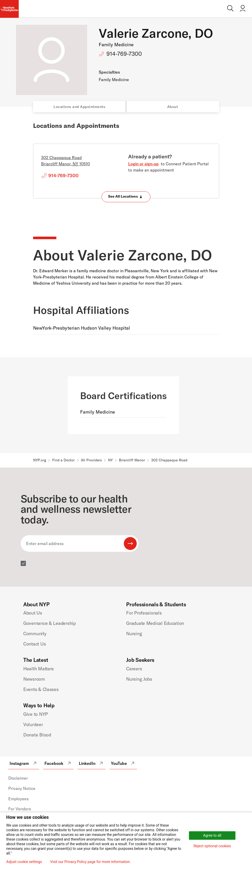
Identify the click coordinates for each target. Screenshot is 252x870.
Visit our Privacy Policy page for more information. (90, 862)
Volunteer (33, 724)
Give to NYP (35, 714)
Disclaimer (18, 778)
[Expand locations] (126, 196)
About (172, 106)
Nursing (134, 633)
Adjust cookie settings (24, 862)
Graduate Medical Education (155, 623)
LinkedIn (91, 763)
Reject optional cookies (212, 846)
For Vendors (19, 808)
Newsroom (34, 679)
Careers (134, 669)
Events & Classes (41, 689)
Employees (18, 798)
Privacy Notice (21, 788)
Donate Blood (37, 735)
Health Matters (38, 669)
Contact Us (34, 644)
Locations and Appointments (79, 106)
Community (35, 633)
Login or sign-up (143, 163)
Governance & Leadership (49, 623)
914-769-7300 (124, 53)
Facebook (58, 763)
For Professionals (144, 613)
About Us (32, 613)
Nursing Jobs (139, 679)
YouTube (123, 763)
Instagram (24, 763)
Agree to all (212, 835)
